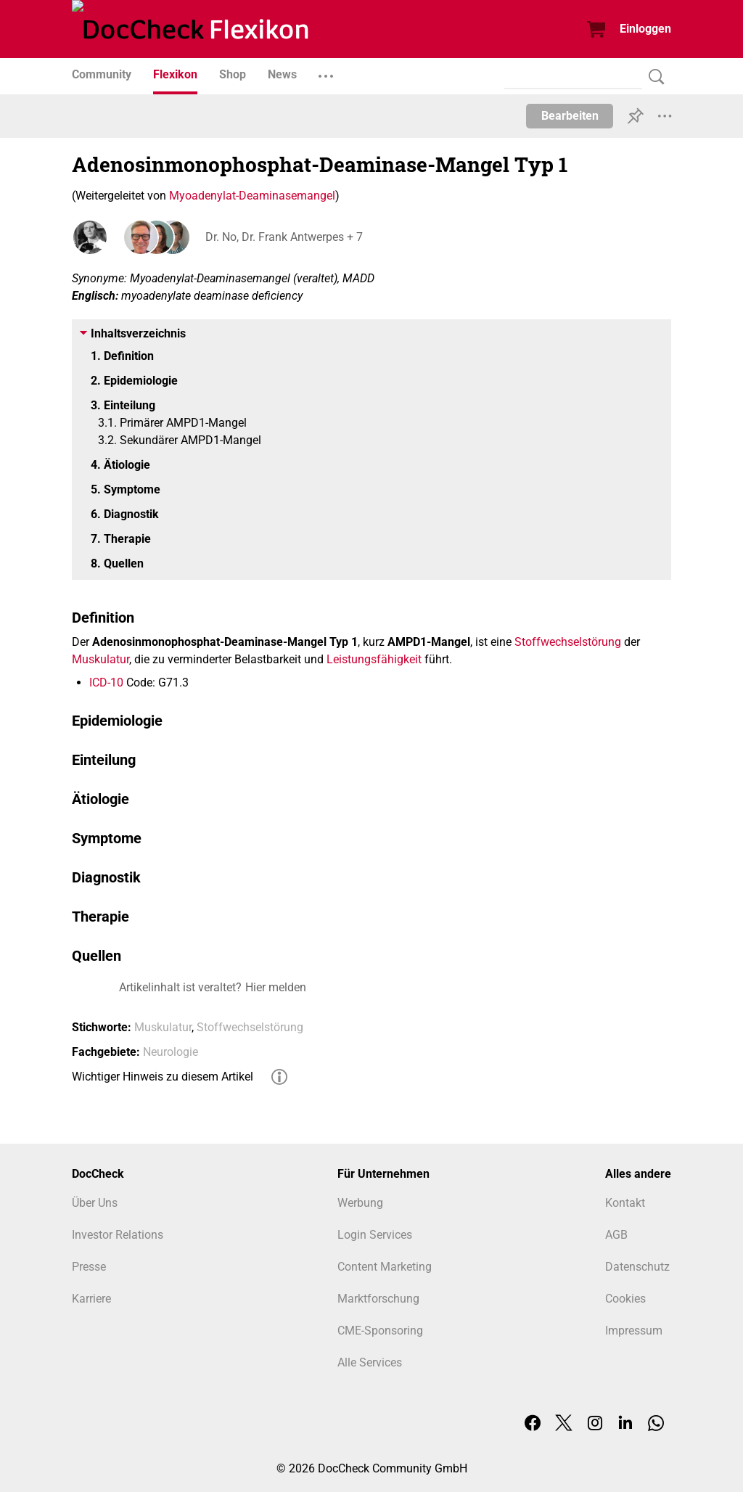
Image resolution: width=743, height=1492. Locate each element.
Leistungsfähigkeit (374, 659)
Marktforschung (378, 1299)
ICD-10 (106, 682)
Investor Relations (117, 1235)
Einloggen (645, 29)
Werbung (360, 1203)
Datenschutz (637, 1267)
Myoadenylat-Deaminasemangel (252, 195)
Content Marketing (384, 1267)
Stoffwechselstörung (567, 642)
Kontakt (625, 1203)
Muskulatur (100, 659)
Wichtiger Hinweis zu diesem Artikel (162, 1076)
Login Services (374, 1235)
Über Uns (95, 1203)
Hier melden (275, 987)
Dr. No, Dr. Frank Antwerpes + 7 (281, 237)
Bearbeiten (570, 116)
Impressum (633, 1330)
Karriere (91, 1299)
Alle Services (369, 1362)
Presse (89, 1267)
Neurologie (170, 1052)
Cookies (625, 1299)
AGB (616, 1235)
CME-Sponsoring (380, 1330)
